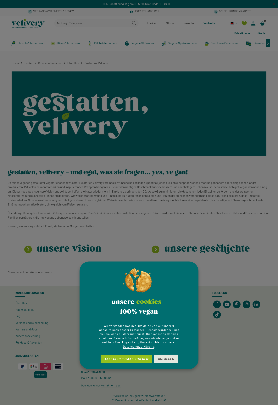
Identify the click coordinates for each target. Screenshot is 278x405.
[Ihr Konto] (253, 23)
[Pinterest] (237, 304)
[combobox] (92, 23)
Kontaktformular (111, 385)
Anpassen (166, 359)
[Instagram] (246, 304)
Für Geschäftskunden (28, 342)
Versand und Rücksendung (31, 322)
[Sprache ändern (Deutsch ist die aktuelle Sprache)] (233, 23)
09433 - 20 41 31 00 (93, 372)
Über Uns (21, 303)
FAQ (17, 316)
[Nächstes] (268, 43)
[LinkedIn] (256, 304)
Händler (261, 33)
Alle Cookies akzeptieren (126, 359)
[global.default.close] (274, 3)
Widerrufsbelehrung (27, 336)
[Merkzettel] (244, 23)
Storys (170, 23)
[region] (139, 4)
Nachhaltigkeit (24, 309)
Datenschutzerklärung (138, 346)
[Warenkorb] (262, 23)
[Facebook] (217, 304)
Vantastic (209, 23)
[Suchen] (134, 23)
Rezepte (189, 23)
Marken (152, 23)
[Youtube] (227, 304)
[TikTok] (217, 314)
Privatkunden (242, 33)
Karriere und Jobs (26, 329)
